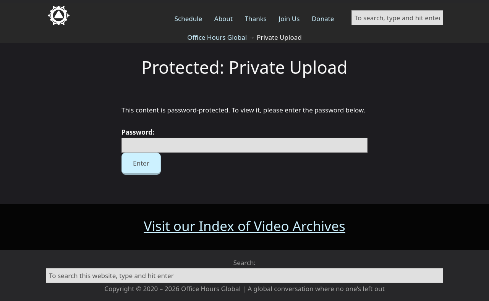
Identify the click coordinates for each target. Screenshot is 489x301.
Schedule (188, 18)
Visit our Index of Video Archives (244, 226)
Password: (244, 140)
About (223, 18)
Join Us (289, 18)
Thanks (256, 18)
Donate (323, 18)
